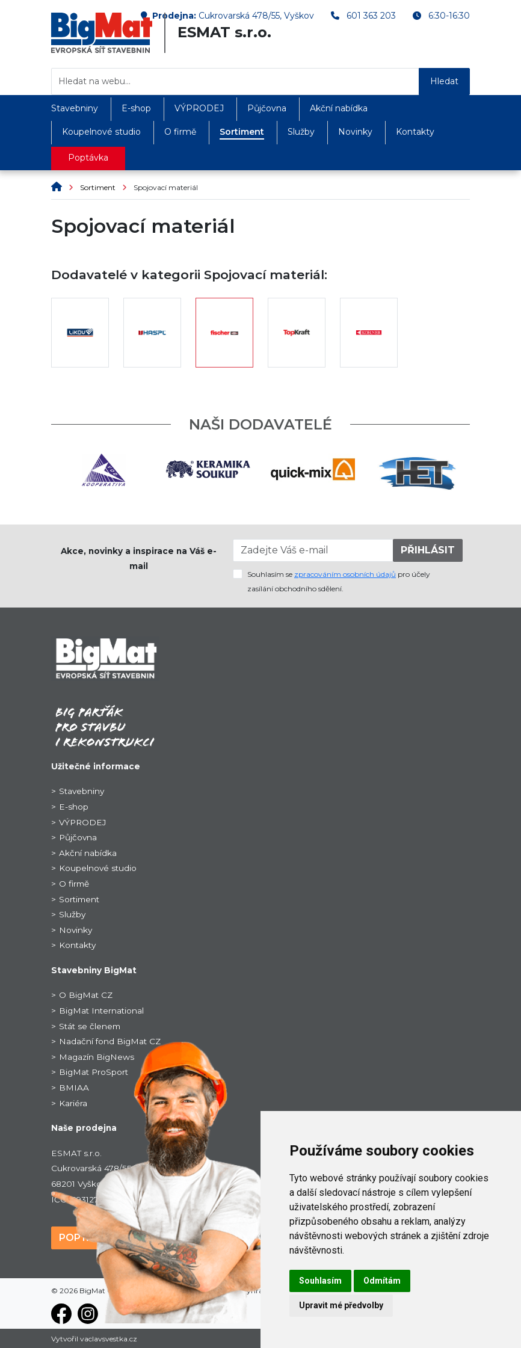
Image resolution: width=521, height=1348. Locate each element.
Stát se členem (89, 1026)
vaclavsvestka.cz (108, 1338)
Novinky (355, 131)
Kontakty (415, 131)
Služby (301, 131)
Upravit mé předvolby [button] (341, 1305)
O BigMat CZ (86, 995)
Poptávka (88, 157)
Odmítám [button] (382, 1280)
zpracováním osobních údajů (345, 574)
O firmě (180, 131)
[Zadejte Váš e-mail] (313, 550)
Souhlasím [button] (320, 1280)
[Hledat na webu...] (235, 81)
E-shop (136, 108)
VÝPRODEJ (199, 108)
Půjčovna (266, 108)
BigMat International (101, 1010)
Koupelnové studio (101, 131)
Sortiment (242, 131)
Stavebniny (74, 108)
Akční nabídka (339, 108)
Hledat (444, 81)
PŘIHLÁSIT (428, 550)
